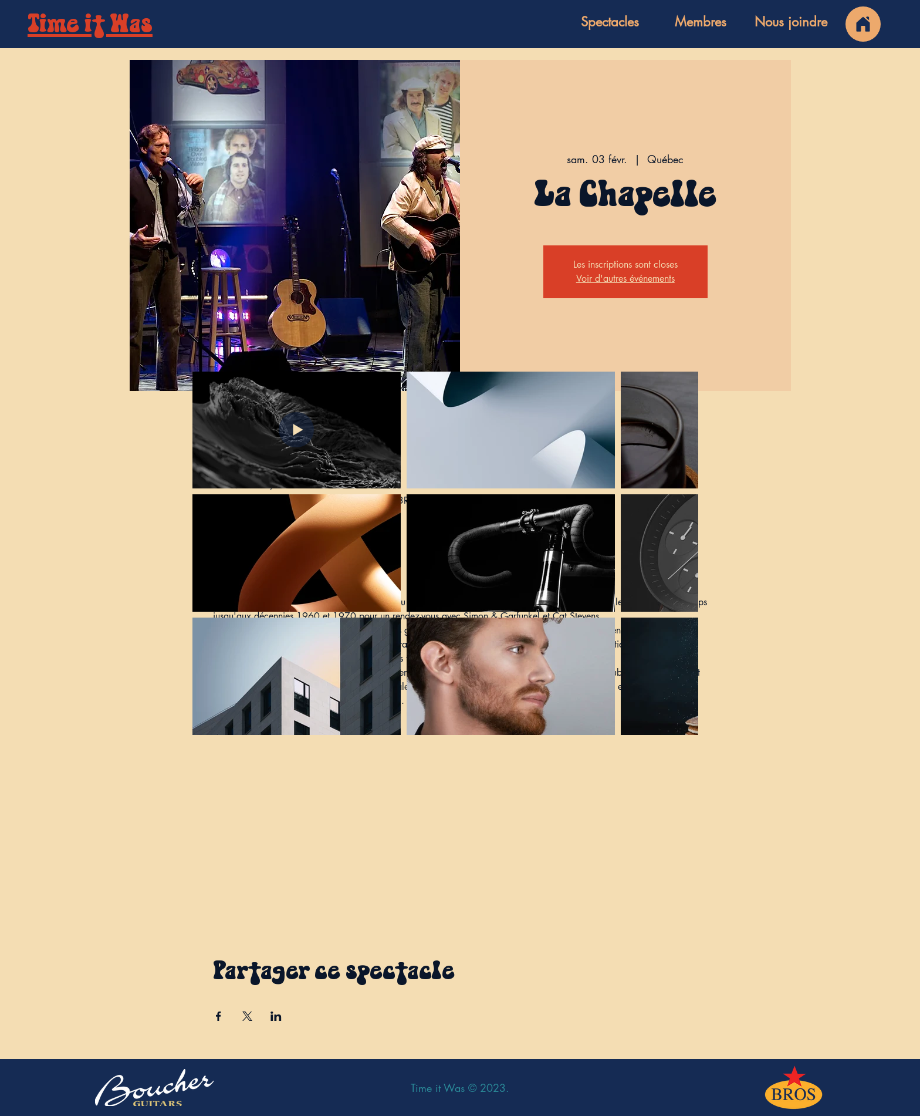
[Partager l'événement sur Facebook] (218, 1016)
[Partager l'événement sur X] (247, 1016)
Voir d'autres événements (625, 278)
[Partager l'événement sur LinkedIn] (276, 1016)
